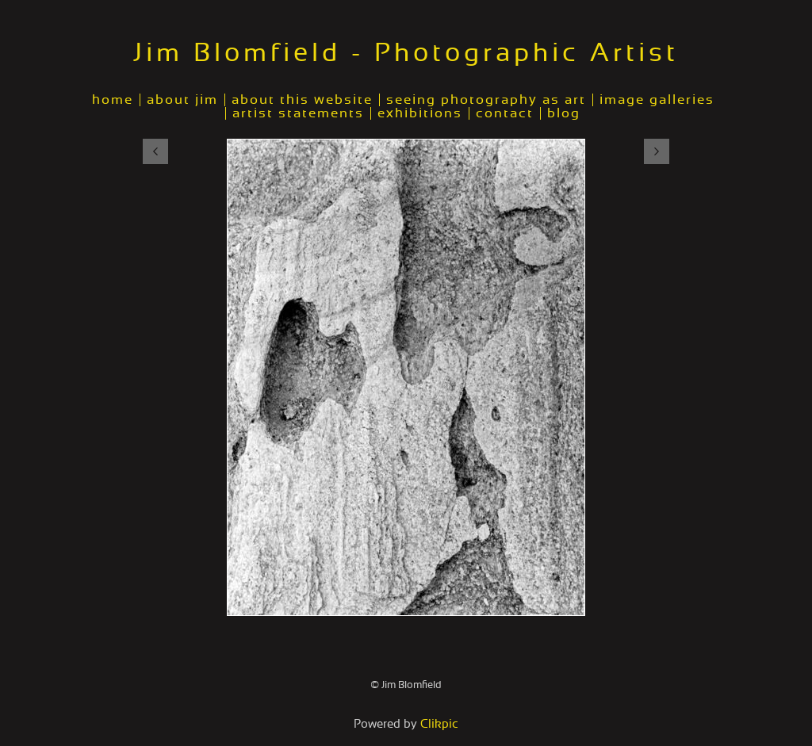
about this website (302, 100)
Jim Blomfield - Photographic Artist (406, 53)
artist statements (298, 113)
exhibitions (419, 113)
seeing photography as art (486, 100)
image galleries (656, 100)
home (112, 100)
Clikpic (439, 724)
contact (505, 113)
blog (563, 113)
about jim (182, 100)
